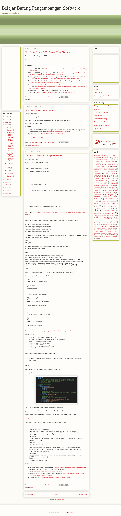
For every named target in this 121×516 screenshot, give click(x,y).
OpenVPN (115, 206)
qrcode (101, 215)
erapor (95, 175)
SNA (95, 224)
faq (100, 175)
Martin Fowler (98, 115)
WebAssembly (97, 236)
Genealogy (96, 178)
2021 (7, 127)
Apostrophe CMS (104, 159)
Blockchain (115, 163)
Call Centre (101, 166)
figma (104, 175)
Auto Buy (98, 161)
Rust (116, 217)
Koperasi (96, 190)
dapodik (113, 168)
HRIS (104, 183)
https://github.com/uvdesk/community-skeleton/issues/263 (70, 467)
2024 (7, 119)
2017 (7, 188)
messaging (97, 200)
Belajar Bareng (98, 92)
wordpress (115, 236)
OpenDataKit (107, 206)
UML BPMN (115, 230)
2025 (7, 116)
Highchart (96, 183)
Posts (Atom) (60, 499)
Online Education (105, 205)
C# (94, 166)
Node (95, 203)
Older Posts (83, 494)
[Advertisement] (26, 29)
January (10, 176)
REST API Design (101, 217)
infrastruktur (105, 185)
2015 (7, 193)
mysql (114, 201)
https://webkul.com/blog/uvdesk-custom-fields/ (56, 477)
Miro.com (97, 109)
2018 (7, 185)
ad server (104, 155)
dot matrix (104, 171)
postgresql (96, 213)
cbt (108, 166)
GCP (31, 100)
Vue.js (114, 233)
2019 (7, 182)
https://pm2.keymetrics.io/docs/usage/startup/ (54, 134)
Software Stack (106, 224)
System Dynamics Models (109, 228)
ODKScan (96, 205)
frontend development (103, 176)
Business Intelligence (108, 164)
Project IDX (97, 128)
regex (116, 215)
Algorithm (115, 155)
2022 (7, 125)
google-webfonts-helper (101, 125)
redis (111, 215)
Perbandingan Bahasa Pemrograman (105, 96)
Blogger (70, 512)
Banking (96, 163)
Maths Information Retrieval (104, 198)
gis (103, 178)
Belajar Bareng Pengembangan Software (41, 8)
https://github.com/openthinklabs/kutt (59, 131)
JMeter (114, 187)
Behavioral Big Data (105, 163)
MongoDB (96, 201)
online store (115, 205)
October (10, 130)
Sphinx (114, 224)
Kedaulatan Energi (98, 189)
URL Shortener (34, 145)
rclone (106, 215)
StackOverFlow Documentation (103, 122)
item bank (113, 185)
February (10, 173)
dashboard (96, 169)
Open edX (98, 206)
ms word (109, 201)
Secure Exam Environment (103, 221)
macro (113, 192)
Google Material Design (102, 180)
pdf (115, 208)
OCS (113, 203)
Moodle (103, 201)
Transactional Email (99, 230)
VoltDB (109, 233)
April (8, 170)
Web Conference (109, 235)
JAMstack (96, 187)
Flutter (116, 175)
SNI (99, 224)
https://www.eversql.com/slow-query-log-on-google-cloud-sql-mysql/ (57, 92)
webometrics (107, 236)
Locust (107, 192)
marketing (97, 196)
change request (98, 168)
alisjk (97, 157)
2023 (7, 122)
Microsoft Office (110, 200)
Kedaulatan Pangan (111, 189)
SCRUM (107, 219)
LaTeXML (110, 190)
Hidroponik (112, 182)
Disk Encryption (111, 169)
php (96, 210)
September (10, 163)
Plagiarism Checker (109, 210)
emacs (114, 173)
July (8, 168)
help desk (103, 182)
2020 (7, 179)
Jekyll (108, 187)
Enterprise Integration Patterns (103, 106)
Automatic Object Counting (109, 161)
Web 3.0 (96, 234)
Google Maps (114, 178)
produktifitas (108, 213)
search (115, 219)
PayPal (110, 208)
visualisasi (102, 233)
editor (106, 173)
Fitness (110, 175)
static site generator (107, 226)
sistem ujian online (111, 222)
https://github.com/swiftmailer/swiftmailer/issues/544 (48, 471)
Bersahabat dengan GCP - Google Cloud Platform (47, 52)
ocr (108, 203)
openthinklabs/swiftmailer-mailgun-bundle (60, 331)
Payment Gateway (100, 208)
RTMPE (111, 217)
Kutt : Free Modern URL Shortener (41, 110)
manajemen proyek (104, 194)
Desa (103, 169)
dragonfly (113, 171)
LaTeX (103, 190)
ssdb (95, 226)
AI (110, 155)
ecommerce (97, 173)
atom (112, 159)
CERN (114, 166)
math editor (106, 196)
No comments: (52, 97)
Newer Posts (29, 494)
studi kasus (97, 228)
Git (108, 178)
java (102, 187)
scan (101, 219)
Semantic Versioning (100, 119)
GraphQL (113, 180)
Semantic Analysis (98, 222)
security (114, 221)
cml (107, 168)
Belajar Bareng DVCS (101, 112)
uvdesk (32, 487)
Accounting (97, 155)
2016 (7, 190)
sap (97, 219)
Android (105, 157)
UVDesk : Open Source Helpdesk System (43, 155)
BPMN (97, 164)
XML (97, 238)
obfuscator (102, 203)
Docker (96, 171)
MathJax (114, 196)
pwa (95, 215)
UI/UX (107, 230)
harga (95, 182)
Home (57, 494)
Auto (116, 159)
